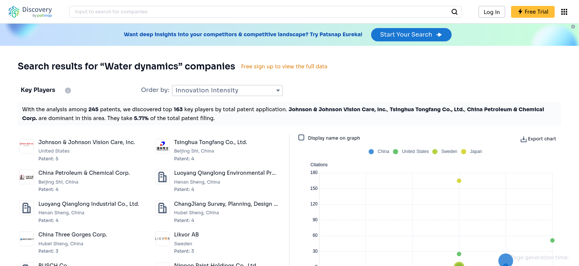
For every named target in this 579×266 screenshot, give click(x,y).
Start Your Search (411, 34)
